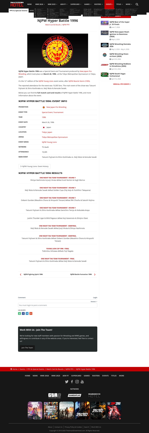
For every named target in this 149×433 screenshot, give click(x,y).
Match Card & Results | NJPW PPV (57, 25)
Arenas (129, 10)
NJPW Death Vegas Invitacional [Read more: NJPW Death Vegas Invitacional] (117, 75)
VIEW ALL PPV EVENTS (122, 84)
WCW (79, 10)
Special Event (47, 112)
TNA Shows (57, 10)
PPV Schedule (106, 10)
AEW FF (63, 4)
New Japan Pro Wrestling (54, 107)
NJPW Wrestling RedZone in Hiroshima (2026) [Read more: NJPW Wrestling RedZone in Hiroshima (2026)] (120, 65)
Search (86, 427)
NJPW (66, 10)
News (29, 4)
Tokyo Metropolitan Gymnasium (55, 137)
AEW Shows (46, 10)
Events (109, 4)
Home (27, 376)
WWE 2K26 (39, 4)
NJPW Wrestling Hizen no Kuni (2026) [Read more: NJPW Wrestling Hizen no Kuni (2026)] (119, 55)
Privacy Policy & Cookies (73, 427)
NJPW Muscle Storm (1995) (79, 81)
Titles (118, 4)
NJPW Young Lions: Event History (34, 166)
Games (87, 4)
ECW (85, 10)
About (50, 427)
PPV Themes (119, 10)
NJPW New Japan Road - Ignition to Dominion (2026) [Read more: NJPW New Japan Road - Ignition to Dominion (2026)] (120, 34)
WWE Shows (35, 10)
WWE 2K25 (51, 4)
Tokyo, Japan (47, 132)
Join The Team (27, 348)
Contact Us (58, 427)
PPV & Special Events (18, 10)
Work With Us (96, 427)
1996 (44, 117)
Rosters (97, 4)
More (128, 4)
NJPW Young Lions (46, 81)
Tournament (58, 112)
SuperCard (75, 4)
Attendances (94, 10)
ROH (72, 10)
